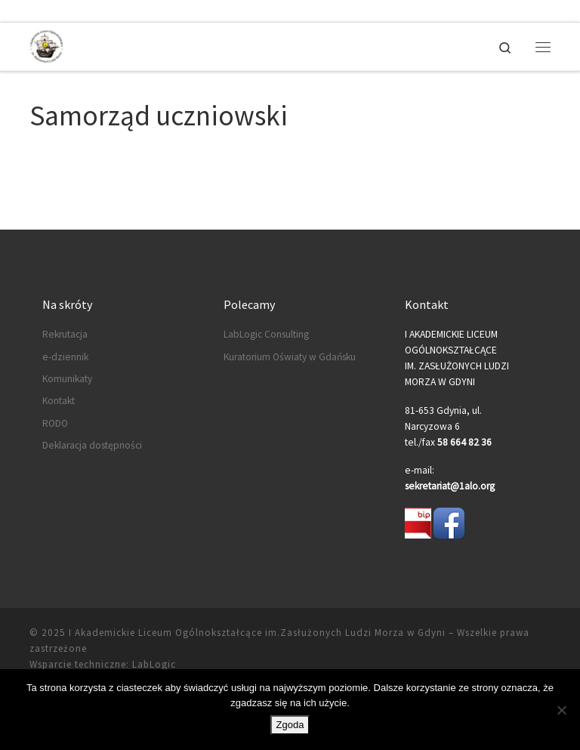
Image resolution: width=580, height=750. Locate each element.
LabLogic (154, 664)
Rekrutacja (65, 334)
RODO (55, 423)
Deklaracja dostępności (92, 445)
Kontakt (58, 400)
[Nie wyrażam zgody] (561, 710)
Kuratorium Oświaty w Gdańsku (290, 356)
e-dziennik (65, 356)
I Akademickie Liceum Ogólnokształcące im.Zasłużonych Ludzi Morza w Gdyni (257, 632)
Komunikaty (67, 378)
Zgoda (290, 724)
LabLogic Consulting (266, 334)
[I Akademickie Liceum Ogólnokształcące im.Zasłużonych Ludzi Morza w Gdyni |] (46, 44)
